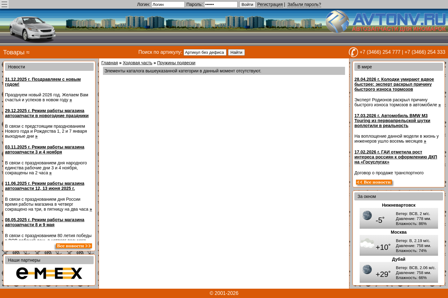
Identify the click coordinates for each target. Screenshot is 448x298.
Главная (109, 62)
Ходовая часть (137, 62)
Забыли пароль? (304, 4)
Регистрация (270, 4)
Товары (14, 52)
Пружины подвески (176, 62)
